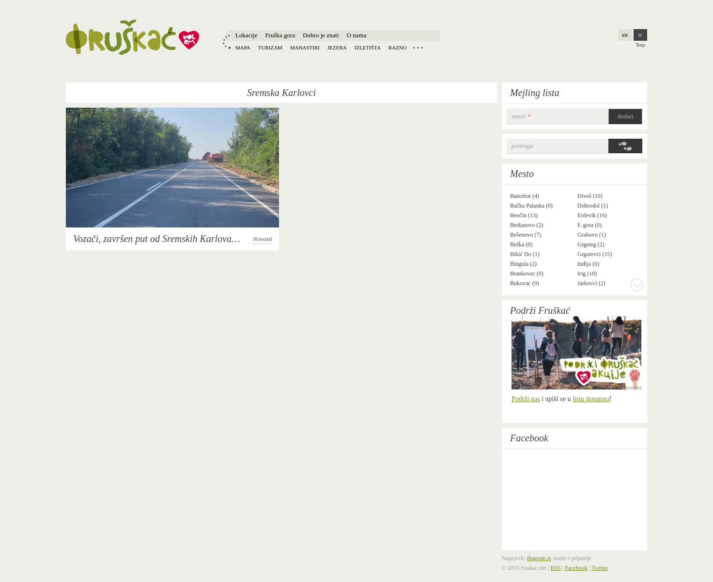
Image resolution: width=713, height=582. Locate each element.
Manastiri (305, 47)
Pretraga (522, 145)
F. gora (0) (589, 225)
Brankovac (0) (526, 273)
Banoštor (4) (524, 196)
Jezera (337, 47)
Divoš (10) (590, 196)
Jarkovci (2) (591, 283)
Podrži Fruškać (540, 310)
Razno (397, 47)
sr (640, 35)
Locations (418, 47)
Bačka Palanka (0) (531, 205)
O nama (357, 35)
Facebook (529, 438)
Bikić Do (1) (525, 254)
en (624, 35)
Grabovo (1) (591, 234)
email (521, 116)
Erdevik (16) (592, 215)
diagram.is (539, 558)
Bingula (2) (523, 263)
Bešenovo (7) (525, 234)
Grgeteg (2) (590, 244)
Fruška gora (280, 35)
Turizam (270, 47)
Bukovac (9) (524, 283)
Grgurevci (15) (594, 254)
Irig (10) (587, 273)
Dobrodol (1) (592, 205)
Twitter (599, 568)
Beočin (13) (524, 215)
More (637, 284)
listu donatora (591, 399)
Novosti (262, 238)
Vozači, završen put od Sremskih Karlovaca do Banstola (181, 238)
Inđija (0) (588, 263)
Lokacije (246, 35)
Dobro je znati (321, 35)
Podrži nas (526, 399)
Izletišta (368, 47)
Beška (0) (521, 244)
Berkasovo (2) (526, 225)
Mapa (242, 47)
